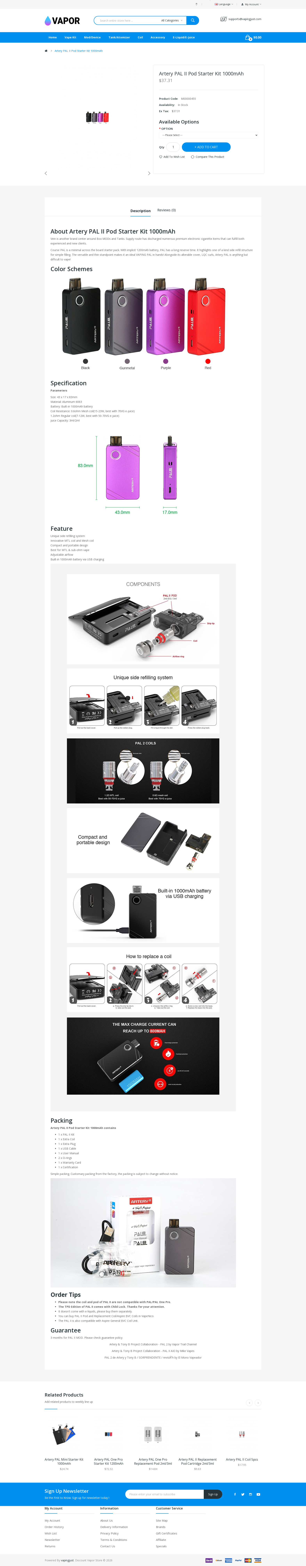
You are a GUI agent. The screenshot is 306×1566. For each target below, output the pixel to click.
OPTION (167, 128)
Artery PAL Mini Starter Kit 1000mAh (64, 1461)
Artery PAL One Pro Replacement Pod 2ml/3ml (153, 1461)
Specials (161, 1545)
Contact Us (107, 1545)
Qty (161, 147)
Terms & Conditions (113, 1539)
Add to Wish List (174, 157)
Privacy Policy (109, 1533)
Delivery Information (114, 1526)
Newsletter (52, 1539)
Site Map (162, 1520)
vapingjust (67, 1560)
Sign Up (213, 1494)
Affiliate (161, 1539)
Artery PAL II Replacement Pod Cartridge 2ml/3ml (198, 1461)
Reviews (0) (166, 210)
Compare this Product (210, 157)
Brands (160, 1526)
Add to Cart (207, 147)
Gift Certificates (166, 1533)
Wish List (51, 1533)
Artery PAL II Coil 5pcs (242, 1459)
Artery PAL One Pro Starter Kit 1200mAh (108, 1461)
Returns (50, 1545)
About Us (106, 1520)
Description (140, 210)
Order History (54, 1526)
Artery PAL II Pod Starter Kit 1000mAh (79, 51)
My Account (52, 1520)
